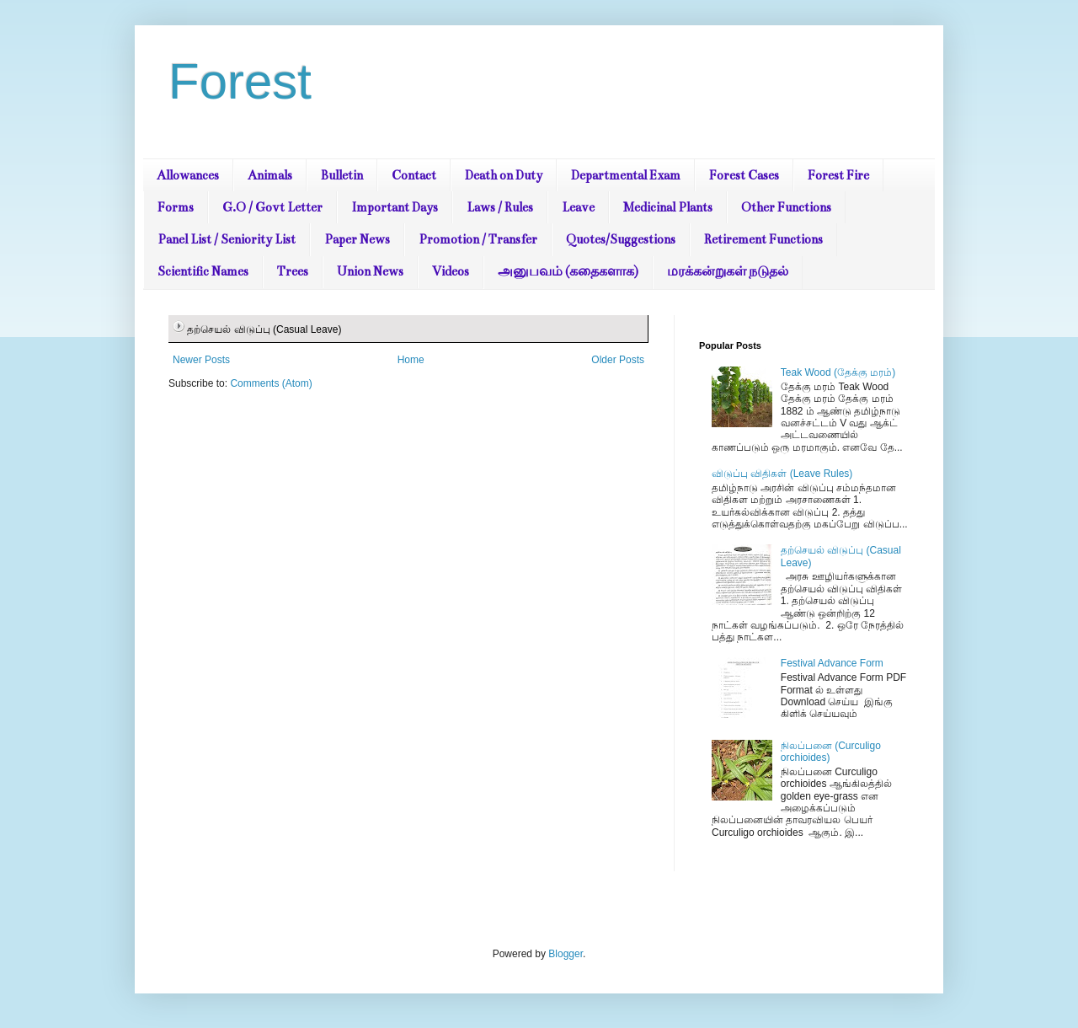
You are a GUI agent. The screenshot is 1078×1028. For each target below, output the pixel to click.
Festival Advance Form (832, 663)
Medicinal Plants (667, 207)
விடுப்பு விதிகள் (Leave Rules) (782, 473)
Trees (292, 271)
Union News (370, 271)
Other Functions (786, 207)
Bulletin (342, 175)
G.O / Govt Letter (272, 207)
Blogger (565, 954)
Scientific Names (202, 271)
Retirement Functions (763, 239)
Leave (578, 207)
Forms (175, 207)
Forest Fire (838, 175)
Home (411, 360)
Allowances (188, 175)
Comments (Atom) (271, 383)
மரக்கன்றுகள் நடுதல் (727, 271)
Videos (450, 271)
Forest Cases (744, 175)
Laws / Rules (500, 207)
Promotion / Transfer (478, 239)
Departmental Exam (625, 175)
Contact (414, 175)
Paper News (357, 239)
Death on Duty (503, 175)
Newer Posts (201, 360)
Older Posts (617, 360)
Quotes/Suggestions (620, 239)
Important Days (394, 207)
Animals (270, 175)
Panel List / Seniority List (226, 239)
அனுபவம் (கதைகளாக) (568, 271)
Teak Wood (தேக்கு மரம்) (838, 372)
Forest (240, 81)
